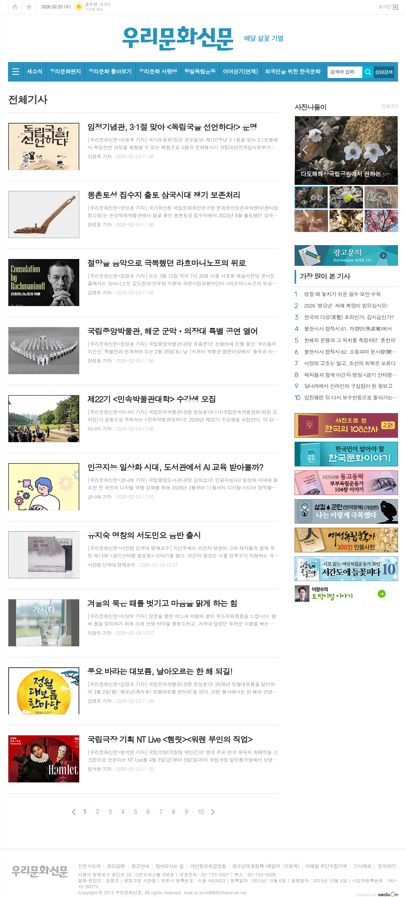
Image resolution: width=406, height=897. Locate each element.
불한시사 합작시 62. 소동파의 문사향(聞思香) (351, 352)
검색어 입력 (342, 71)
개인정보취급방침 (208, 866)
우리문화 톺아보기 (109, 71)
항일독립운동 (200, 71)
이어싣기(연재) (240, 71)
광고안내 (140, 866)
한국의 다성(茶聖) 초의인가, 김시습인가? (349, 317)
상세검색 (384, 72)
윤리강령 (116, 866)
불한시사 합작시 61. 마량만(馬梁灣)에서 (348, 329)
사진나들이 (310, 107)
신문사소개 (89, 866)
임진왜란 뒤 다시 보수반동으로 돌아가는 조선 (351, 397)
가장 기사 (325, 276)
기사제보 (362, 866)
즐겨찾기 (29, 7)
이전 (73, 812)
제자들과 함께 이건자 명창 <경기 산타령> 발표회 (351, 375)
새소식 (34, 71)
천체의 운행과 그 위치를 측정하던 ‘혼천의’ (350, 340)
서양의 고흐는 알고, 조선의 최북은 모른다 (350, 363)
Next (388, 149)
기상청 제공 (94, 9)
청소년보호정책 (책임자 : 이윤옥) (265, 866)
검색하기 (368, 72)
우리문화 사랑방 (158, 71)
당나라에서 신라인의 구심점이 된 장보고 (348, 386)
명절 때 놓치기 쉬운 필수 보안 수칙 (342, 294)
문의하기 (387, 866)
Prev (305, 149)
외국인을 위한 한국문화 (292, 71)
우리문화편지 (65, 71)
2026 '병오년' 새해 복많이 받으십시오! (346, 305)
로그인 (385, 7)
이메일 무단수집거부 (326, 866)
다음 (212, 812)
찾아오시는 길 (170, 866)
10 (200, 811)
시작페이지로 (15, 7)
